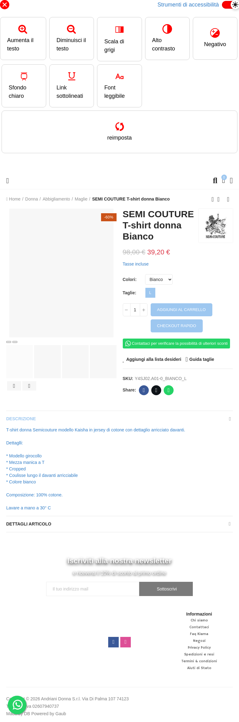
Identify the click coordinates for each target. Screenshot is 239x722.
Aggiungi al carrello (181, 309)
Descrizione (21, 418)
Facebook (144, 390)
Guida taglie (201, 359)
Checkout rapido (176, 325)
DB (27, 713)
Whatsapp (169, 390)
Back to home (220, 199)
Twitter (156, 390)
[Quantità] (135, 309)
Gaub (60, 713)
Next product (228, 199)
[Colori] (159, 279)
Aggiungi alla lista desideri (153, 359)
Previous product (212, 199)
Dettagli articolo (28, 523)
